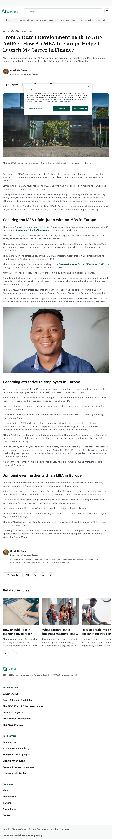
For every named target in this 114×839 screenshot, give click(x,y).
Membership (9, 796)
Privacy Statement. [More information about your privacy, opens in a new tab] (65, 102)
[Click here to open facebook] (35, 575)
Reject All (61, 108)
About (6, 790)
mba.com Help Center (14, 773)
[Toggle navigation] (107, 11)
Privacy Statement (38, 829)
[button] (6, 20)
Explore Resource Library (16, 748)
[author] (6, 72)
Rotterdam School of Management (33, 230)
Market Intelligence (13, 712)
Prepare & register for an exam (19, 767)
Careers (7, 803)
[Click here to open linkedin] (43, 575)
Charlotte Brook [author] (18, 70)
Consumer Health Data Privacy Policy (22, 835)
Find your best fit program (17, 754)
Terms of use (19, 829)
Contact (7, 815)
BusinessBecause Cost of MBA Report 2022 (81, 264)
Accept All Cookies (80, 108)
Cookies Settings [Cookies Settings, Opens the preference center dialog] (35, 108)
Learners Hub (10, 742)
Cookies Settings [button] (60, 829)
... (12, 20)
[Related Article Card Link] (21, 622)
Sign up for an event (14, 760)
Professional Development (17, 718)
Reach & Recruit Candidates (17, 700)
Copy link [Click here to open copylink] (13, 84)
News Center (9, 809)
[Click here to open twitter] (51, 575)
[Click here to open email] (27, 575)
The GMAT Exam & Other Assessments (23, 706)
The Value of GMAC (13, 725)
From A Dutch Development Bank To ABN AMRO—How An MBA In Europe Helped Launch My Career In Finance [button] (63, 20)
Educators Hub (11, 694)
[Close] (88, 87)
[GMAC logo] (10, 11)
